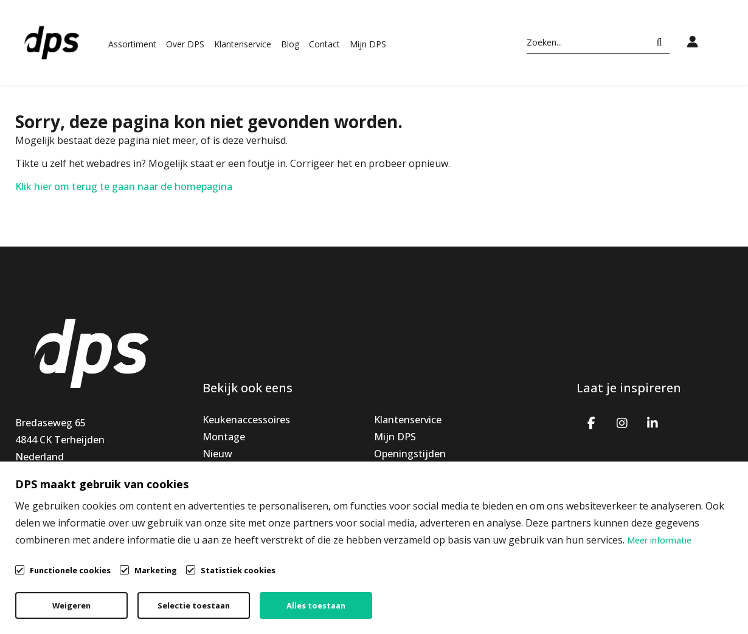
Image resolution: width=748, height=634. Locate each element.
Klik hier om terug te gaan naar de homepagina (123, 186)
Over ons (394, 470)
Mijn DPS (368, 44)
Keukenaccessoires (246, 419)
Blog (290, 44)
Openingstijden (410, 453)
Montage (224, 436)
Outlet (218, 487)
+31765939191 (48, 490)
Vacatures (397, 487)
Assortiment (132, 44)
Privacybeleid (583, 595)
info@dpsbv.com (53, 507)
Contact (324, 44)
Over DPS (185, 44)
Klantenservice (242, 44)
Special (218, 470)
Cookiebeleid (672, 595)
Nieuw (217, 453)
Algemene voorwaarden (468, 595)
